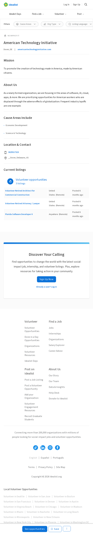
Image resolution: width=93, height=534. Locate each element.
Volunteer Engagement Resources (31, 407)
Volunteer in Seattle (14, 496)
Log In (66, 4)
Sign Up (76, 4)
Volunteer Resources (30, 353)
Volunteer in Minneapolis (17, 517)
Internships (55, 333)
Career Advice (56, 351)
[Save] (55, 529)
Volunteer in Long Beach (66, 512)
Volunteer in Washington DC (74, 522)
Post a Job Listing (34, 379)
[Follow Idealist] (35, 447)
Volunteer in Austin (68, 501)
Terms (31, 467)
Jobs (51, 328)
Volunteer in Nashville (38, 512)
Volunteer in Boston (64, 496)
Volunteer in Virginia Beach (18, 506)
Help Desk (54, 393)
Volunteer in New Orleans (46, 517)
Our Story (54, 375)
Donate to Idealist (58, 398)
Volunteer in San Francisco (17, 501)
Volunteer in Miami (13, 512)
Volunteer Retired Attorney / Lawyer (22, 203)
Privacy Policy (45, 467)
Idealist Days (15, 14)
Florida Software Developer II (19, 214)
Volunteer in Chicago (46, 506)
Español (45, 457)
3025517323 (13, 152)
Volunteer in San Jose (39, 496)
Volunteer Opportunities (32, 329)
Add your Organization (31, 396)
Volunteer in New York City (17, 522)
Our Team (54, 381)
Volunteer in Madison (71, 506)
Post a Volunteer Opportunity (33, 387)
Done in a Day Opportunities (32, 338)
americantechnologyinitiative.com (34, 49)
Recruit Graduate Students (33, 418)
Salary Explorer (57, 345)
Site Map (60, 467)
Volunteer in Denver (45, 501)
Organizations (32, 346)
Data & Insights (57, 387)
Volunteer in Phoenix (45, 522)
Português (58, 457)
